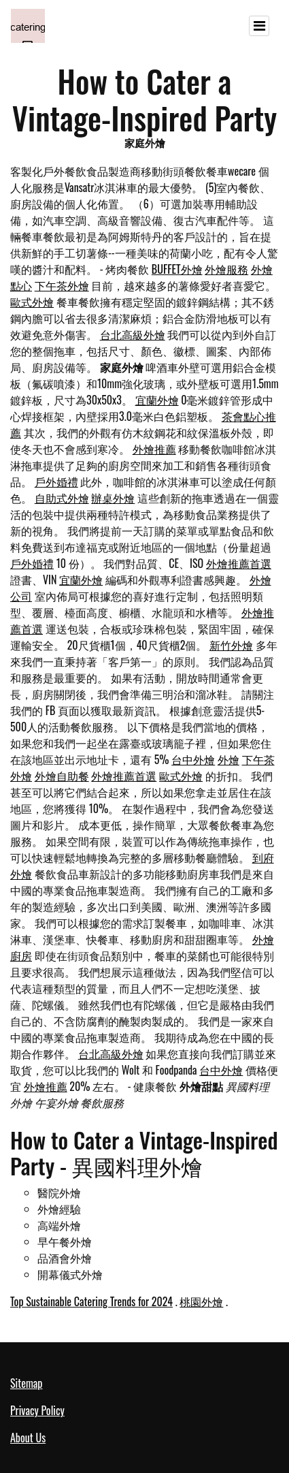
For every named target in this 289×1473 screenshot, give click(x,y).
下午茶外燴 (62, 285)
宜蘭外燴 (157, 400)
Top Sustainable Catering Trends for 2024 (91, 1301)
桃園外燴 (201, 1301)
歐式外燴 (32, 302)
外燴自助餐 (62, 775)
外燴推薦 (154, 449)
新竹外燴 (231, 645)
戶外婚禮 (56, 481)
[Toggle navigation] (259, 25)
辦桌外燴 (113, 498)
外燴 (228, 759)
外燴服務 (226, 269)
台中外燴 (193, 759)
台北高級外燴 (132, 334)
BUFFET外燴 (177, 269)
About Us (28, 1437)
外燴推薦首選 (238, 563)
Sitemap (26, 1383)
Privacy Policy (37, 1410)
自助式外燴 (62, 498)
